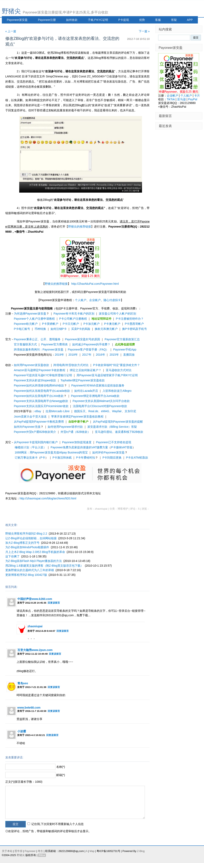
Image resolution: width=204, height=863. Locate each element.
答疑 (174, 19)
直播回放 (129, 354)
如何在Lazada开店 (86, 390)
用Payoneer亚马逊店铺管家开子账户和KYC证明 (107, 375)
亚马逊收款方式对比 (119, 370)
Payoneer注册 (47, 19)
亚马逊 (181, 99)
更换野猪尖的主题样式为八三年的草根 (29, 570)
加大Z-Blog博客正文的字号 (22, 542)
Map (92, 851)
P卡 (43, 457)
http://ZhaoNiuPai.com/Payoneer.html (95, 283)
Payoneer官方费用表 (54, 344)
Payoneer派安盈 (17, 19)
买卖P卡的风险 (80, 328)
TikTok (171, 99)
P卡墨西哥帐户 (134, 323)
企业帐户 (172, 95)
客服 (158, 19)
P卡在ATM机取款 (137, 457)
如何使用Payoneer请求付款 (65, 426)
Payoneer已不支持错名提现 (113, 442)
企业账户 (95, 300)
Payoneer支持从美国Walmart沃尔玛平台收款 (101, 401)
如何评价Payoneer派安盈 (108, 452)
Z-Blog (141, 851)
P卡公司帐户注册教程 (73, 318)
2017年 (86, 354)
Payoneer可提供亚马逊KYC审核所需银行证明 (43, 375)
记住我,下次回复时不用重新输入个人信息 (57, 824)
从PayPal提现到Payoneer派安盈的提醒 (118, 421)
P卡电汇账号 (22, 328)
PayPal (192, 99)
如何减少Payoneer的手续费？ (91, 344)
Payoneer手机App (124, 349)
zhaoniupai (35, 626)
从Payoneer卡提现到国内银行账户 (36, 442)
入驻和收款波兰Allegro (117, 390)
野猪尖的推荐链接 (79, 226)
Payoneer (30, 851)
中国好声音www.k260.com (34, 599)
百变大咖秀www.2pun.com (35, 650)
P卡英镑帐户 (50, 323)
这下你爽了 (12, 556)
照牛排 (19, 851)
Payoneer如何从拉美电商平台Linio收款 (39, 395)
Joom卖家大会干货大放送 (30, 416)
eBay (38, 411)
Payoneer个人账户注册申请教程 (34, 318)
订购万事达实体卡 (26, 457)
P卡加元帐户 (91, 323)
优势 (142, 19)
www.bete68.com (29, 707)
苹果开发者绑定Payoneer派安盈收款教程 (77, 416)
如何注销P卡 (59, 328)
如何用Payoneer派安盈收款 (31, 365)
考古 (40, 851)
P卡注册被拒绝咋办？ (129, 318)
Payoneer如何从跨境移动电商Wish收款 (39, 385)
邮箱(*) (60, 775)
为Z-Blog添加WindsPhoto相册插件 (27, 547)
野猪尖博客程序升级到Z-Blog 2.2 (26, 533)
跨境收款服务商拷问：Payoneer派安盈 (38, 349)
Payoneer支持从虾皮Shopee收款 (35, 380)
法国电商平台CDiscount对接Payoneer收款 (100, 406)
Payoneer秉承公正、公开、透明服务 (37, 339)
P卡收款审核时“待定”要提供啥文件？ (116, 365)
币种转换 (40, 328)
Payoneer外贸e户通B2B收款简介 (35, 431)
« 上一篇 (10, 31)
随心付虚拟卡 (112, 300)
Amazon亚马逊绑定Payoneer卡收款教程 (39, 370)
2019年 (59, 354)
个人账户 (80, 300)
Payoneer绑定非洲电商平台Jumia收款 (95, 395)
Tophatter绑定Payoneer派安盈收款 (83, 380)
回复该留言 (54, 602)
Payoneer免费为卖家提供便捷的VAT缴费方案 (79, 447)
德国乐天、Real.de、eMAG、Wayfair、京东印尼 (105, 411)
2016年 (100, 354)
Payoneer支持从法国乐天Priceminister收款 (41, 406)
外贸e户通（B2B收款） (75, 431)
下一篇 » (144, 31)
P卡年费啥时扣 (85, 457)
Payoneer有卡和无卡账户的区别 (73, 313)
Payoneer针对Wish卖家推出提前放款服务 (97, 385)
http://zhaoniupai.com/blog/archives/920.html (48, 498)
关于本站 (7, 851)
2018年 (73, 354)
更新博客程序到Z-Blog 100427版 (26, 574)
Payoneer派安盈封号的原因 (82, 339)
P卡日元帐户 (71, 323)
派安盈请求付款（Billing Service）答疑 (112, 426)
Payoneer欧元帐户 (26, 323)
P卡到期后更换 (112, 457)
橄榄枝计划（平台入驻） (30, 447)
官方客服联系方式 (25, 344)
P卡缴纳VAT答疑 (121, 447)
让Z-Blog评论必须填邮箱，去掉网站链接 (31, 538)
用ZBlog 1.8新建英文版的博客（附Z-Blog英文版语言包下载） (44, 565)
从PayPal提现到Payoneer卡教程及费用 (39, 421)
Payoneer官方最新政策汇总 (122, 339)
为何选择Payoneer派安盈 (30, 313)
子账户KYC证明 (98, 19)
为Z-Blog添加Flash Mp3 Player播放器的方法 (33, 561)
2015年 (114, 354)
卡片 (197, 95)
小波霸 (21, 731)
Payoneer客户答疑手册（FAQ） (88, 349)
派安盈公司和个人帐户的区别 (117, 313)
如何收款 (72, 19)
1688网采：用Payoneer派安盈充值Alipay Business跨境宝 (51, 452)
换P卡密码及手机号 (134, 328)
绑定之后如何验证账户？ (85, 370)
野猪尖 (11, 11)
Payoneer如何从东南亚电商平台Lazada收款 (42, 390)
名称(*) (60, 766)
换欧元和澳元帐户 (106, 328)
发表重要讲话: (14, 757)
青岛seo (22, 683)
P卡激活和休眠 (62, 457)
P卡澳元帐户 (112, 323)
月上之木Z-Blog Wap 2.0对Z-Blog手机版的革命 (35, 552)
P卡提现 (123, 19)
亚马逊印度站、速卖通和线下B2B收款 (119, 431)
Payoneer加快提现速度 (76, 442)
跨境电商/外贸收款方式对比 (71, 365)
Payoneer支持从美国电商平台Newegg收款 (41, 401)
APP (190, 19)
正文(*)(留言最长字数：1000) (23, 781)
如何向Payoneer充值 (27, 426)
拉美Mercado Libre (58, 411)
